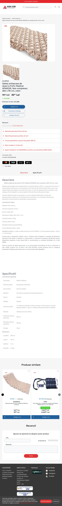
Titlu (7, 438)
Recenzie (8, 444)
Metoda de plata (7, 476)
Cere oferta (6, 166)
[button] (55, 7)
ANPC (18, 482)
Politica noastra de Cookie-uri (27, 503)
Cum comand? (6, 470)
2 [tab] (28, 63)
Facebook (50, 471)
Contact (4, 478)
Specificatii (37, 173)
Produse (6, 12)
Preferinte (56, 501)
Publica (31, 456)
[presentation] (59, 394)
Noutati (13, 12)
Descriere (24, 173)
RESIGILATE (20, 12)
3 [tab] (30, 63)
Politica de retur (7, 474)
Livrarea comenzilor (8, 472)
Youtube (50, 476)
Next (56, 71)
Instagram (50, 473)
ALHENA (5, 81)
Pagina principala (6, 18)
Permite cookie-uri (46, 501)
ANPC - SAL (20, 484)
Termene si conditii (22, 470)
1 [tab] (27, 63)
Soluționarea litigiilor (23, 480)
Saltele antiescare (16, 18)
